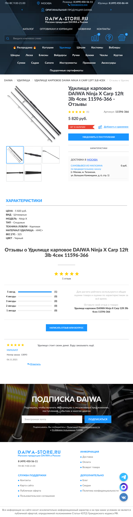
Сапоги (49, 63)
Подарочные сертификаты (66, 70)
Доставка (87, 457)
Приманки (89, 63)
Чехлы (104, 55)
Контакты (103, 29)
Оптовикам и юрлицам (56, 29)
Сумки (21, 63)
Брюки (90, 55)
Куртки (118, 55)
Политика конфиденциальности (100, 491)
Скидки (86, 486)
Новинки (84, 29)
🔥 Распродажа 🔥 (24, 47)
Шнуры (15, 55)
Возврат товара (91, 467)
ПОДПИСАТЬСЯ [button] (97, 419)
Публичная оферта (30, 491)
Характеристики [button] (98, 148)
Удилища (65, 47)
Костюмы (97, 47)
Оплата (86, 462)
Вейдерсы (60, 55)
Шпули (81, 47)
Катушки (48, 47)
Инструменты (68, 63)
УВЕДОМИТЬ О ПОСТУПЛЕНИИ (98, 137)
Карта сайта (27, 486)
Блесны (43, 55)
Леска (29, 55)
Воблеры (114, 47)
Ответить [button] (34, 364)
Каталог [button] (28, 29)
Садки (35, 63)
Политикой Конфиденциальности (83, 427)
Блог (85, 480)
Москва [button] (92, 160)
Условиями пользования (64, 430)
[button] (77, 4)
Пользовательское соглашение (37, 496)
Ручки (76, 55)
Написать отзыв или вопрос (66, 328)
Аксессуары (108, 63)
